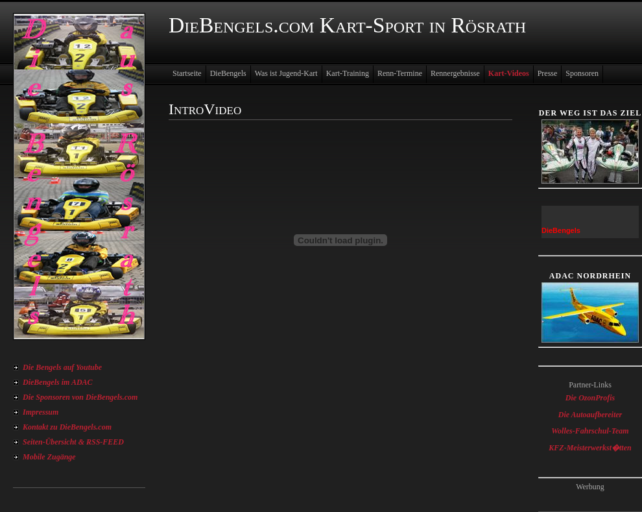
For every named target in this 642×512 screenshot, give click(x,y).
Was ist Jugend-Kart (286, 73)
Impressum (40, 412)
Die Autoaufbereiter (590, 414)
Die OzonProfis (590, 397)
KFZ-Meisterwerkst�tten (590, 447)
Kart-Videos (508, 73)
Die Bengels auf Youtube (62, 367)
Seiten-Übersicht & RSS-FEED (73, 441)
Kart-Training (347, 73)
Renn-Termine (399, 73)
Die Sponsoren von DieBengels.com (80, 397)
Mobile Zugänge (49, 456)
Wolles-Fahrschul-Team (589, 430)
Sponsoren (582, 73)
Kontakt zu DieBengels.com (67, 427)
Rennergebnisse (455, 73)
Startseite (187, 73)
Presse (548, 73)
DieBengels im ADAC (58, 382)
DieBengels (228, 73)
